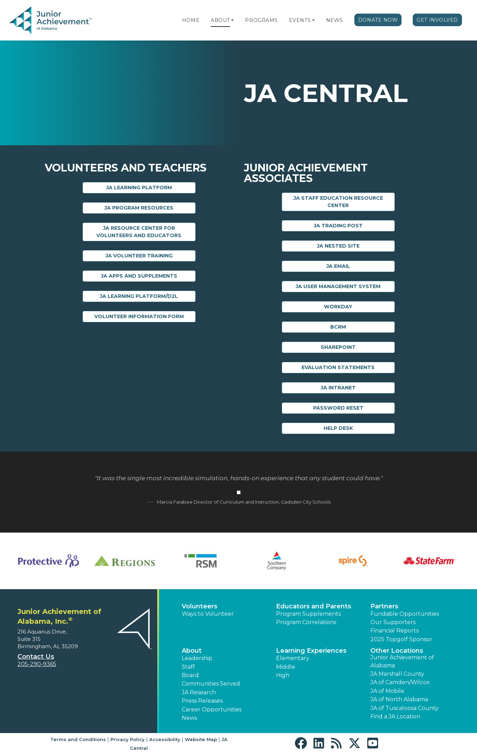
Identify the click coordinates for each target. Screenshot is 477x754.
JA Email (338, 266)
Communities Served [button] (211, 683)
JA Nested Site (338, 246)
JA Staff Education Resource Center (338, 201)
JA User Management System (338, 286)
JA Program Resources (138, 208)
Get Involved (437, 20)
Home (191, 20)
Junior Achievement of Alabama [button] (402, 661)
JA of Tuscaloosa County (404, 708)
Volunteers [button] (199, 606)
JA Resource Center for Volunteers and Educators (138, 232)
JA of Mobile (387, 691)
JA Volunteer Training (139, 255)
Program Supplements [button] (308, 613)
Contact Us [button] (35, 656)
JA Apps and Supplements (139, 276)
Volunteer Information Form (139, 316)
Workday (338, 306)
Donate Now (378, 20)
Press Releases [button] (202, 700)
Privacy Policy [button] (127, 739)
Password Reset (338, 408)
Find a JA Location (395, 716)
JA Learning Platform (139, 187)
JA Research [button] (199, 692)
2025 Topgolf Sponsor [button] (401, 639)
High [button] (282, 675)
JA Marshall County (397, 674)
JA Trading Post (338, 225)
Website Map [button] (201, 739)
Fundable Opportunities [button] (404, 613)
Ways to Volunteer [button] (208, 613)
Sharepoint (338, 347)
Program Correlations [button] (306, 622)
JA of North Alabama (399, 699)
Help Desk (338, 428)
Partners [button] (384, 606)
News (334, 20)
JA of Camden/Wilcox (400, 682)
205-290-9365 (36, 664)
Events (300, 20)
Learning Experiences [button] (311, 650)
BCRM (338, 327)
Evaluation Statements (338, 367)
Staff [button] (188, 667)
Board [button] (190, 675)
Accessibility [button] (164, 739)
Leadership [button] (197, 658)
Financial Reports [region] (394, 630)
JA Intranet (338, 388)
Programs (261, 20)
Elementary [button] (292, 658)
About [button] (192, 650)
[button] (232, 20)
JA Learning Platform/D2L (139, 296)
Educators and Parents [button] (313, 606)
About (220, 20)
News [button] (189, 718)
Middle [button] (285, 667)
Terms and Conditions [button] (78, 739)
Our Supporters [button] (392, 622)
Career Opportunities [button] (211, 709)
